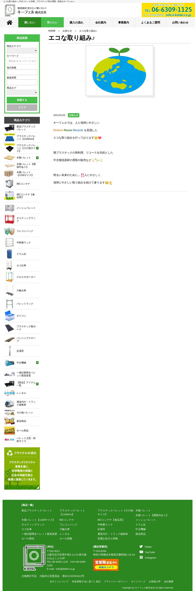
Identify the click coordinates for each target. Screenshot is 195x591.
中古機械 (140, 529)
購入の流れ (76, 22)
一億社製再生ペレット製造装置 (39, 533)
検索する (22, 99)
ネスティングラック (33, 524)
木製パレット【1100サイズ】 (38, 519)
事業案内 (123, 22)
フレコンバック (68, 524)
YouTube (147, 552)
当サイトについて (59, 581)
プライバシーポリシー (116, 581)
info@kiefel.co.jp (65, 568)
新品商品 (140, 533)
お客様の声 (155, 581)
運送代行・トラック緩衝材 (113, 533)
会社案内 (100, 22)
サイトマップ (138, 581)
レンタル (65, 533)
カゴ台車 (27, 529)
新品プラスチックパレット (37, 510)
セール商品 (28, 538)
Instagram (148, 557)
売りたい (52, 22)
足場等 (101, 529)
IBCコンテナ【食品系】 (111, 519)
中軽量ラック (105, 524)
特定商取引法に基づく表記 (86, 581)
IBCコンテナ (67, 519)
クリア (22, 107)
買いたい (29, 22)
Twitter (145, 546)
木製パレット (143, 510)
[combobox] (22, 72)
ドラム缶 (140, 524)
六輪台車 (65, 529)
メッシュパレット (145, 519)
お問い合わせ (180, 22)
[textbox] (9, 72)
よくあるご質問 (150, 22)
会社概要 (168, 581)
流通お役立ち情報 (108, 538)
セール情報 (66, 538)
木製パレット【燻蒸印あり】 (152, 515)
